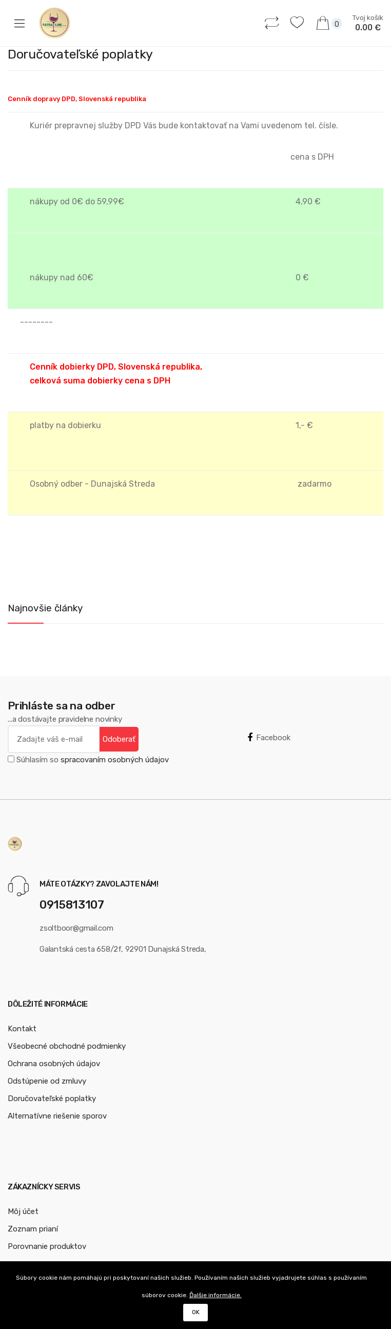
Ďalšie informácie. (215, 1295)
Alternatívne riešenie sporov (57, 1116)
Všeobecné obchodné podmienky (67, 1046)
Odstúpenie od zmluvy (47, 1081)
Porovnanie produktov (47, 1246)
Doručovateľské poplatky (52, 1098)
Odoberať (119, 739)
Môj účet (23, 1211)
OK (196, 1312)
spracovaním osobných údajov (115, 759)
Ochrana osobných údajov (54, 1063)
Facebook (268, 737)
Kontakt (22, 1028)
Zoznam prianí (33, 1229)
